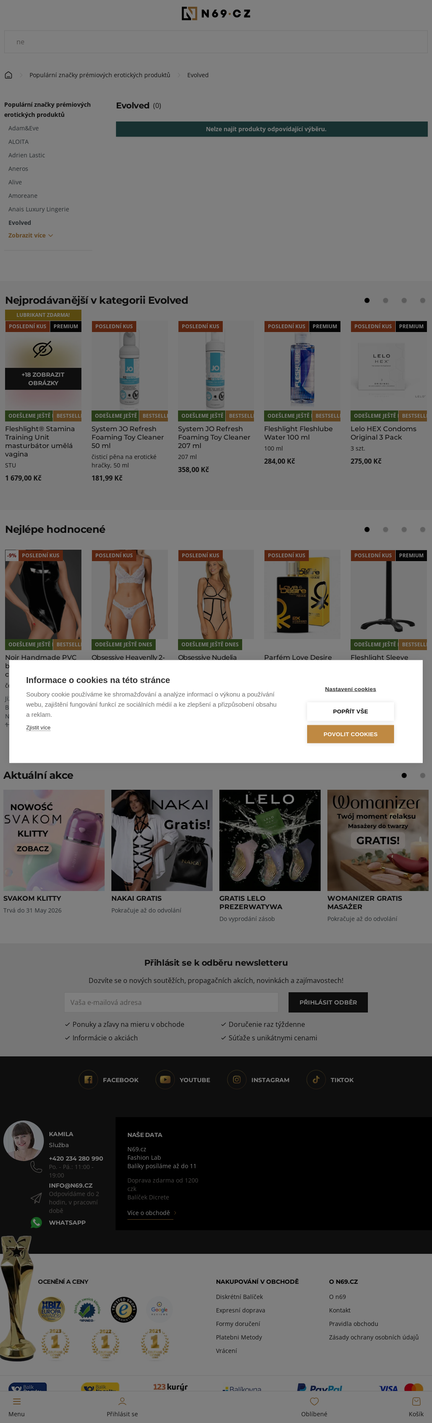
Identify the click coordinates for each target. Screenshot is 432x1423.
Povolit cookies (355, 734)
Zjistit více (38, 727)
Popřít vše (355, 711)
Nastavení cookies (355, 689)
